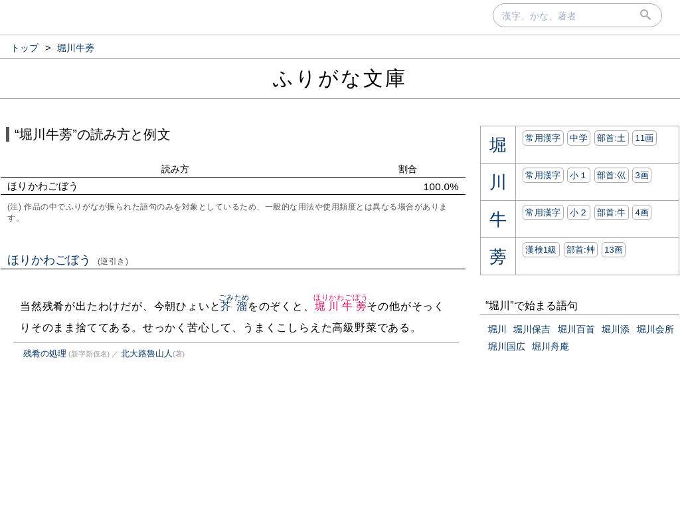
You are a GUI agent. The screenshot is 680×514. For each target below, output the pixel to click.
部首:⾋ (581, 250)
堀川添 (616, 329)
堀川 (497, 329)
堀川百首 (576, 329)
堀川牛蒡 (341, 306)
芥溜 (234, 306)
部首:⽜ (611, 212)
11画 (644, 138)
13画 (613, 250)
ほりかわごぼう (68, 260)
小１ (579, 175)
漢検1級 (540, 250)
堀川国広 (506, 346)
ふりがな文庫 (340, 78)
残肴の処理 (44, 353)
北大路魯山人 (147, 353)
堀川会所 (655, 329)
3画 (642, 175)
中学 (579, 138)
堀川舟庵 (550, 346)
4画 (642, 212)
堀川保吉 (532, 329)
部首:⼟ (611, 138)
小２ (579, 212)
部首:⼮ (611, 175)
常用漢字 (542, 138)
